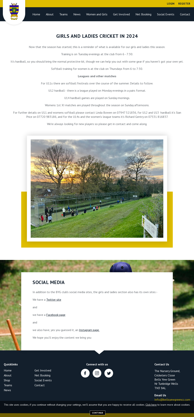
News (77, 14)
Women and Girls (96, 14)
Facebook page (55, 315)
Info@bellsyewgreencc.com (172, 399)
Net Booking (143, 14)
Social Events (165, 14)
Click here (151, 404)
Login (170, 3)
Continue (97, 412)
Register (184, 3)
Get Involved (121, 14)
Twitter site (53, 299)
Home (36, 14)
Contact (185, 14)
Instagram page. (89, 330)
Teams (63, 14)
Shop (7, 380)
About (50, 14)
